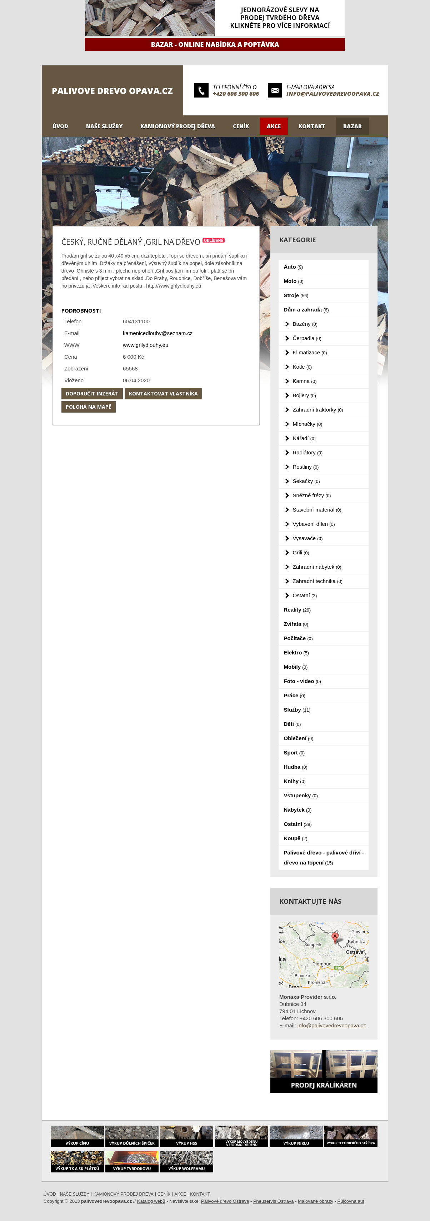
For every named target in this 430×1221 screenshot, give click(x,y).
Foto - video (302, 681)
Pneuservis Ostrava (273, 1201)
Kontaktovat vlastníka (163, 393)
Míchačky (307, 424)
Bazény (305, 324)
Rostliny (306, 467)
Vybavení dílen (314, 524)
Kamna (305, 381)
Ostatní (305, 595)
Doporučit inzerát (92, 393)
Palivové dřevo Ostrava (225, 1201)
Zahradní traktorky (318, 410)
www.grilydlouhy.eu (145, 345)
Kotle (302, 367)
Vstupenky (301, 795)
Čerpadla (307, 338)
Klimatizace (310, 352)
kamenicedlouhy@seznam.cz (157, 333)
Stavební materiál (317, 510)
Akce (274, 126)
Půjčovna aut (351, 1201)
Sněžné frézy (312, 495)
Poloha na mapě (88, 406)
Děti (292, 724)
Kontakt (312, 126)
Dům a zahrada (306, 310)
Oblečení (299, 738)
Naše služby (104, 126)
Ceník (241, 126)
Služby (297, 710)
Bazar (352, 126)
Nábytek (298, 810)
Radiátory (308, 452)
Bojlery (304, 395)
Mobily (296, 667)
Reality (297, 610)
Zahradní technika (318, 581)
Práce (294, 695)
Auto (293, 267)
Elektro (296, 652)
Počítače (298, 638)
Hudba (296, 767)
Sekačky (306, 481)
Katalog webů (151, 1201)
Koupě (296, 838)
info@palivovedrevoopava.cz (332, 94)
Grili (301, 552)
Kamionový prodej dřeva (177, 126)
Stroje (296, 295)
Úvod (60, 126)
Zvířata (296, 624)
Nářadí (304, 438)
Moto (294, 281)
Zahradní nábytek (317, 567)
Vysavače (308, 538)
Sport (294, 752)
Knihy (295, 781)
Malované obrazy (315, 1201)
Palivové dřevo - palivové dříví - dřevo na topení (324, 857)
